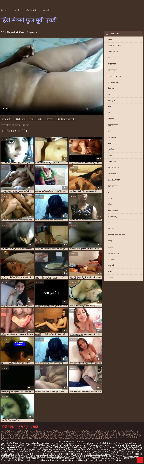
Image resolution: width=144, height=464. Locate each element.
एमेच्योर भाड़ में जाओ (114, 46)
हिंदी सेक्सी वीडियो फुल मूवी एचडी (101, 438)
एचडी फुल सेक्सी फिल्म (7, 431)
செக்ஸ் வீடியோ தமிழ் (109, 449)
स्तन (109, 58)
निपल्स (110, 271)
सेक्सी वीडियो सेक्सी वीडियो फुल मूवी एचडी (116, 437)
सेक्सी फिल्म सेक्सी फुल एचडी (106, 434)
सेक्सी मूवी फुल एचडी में (93, 435)
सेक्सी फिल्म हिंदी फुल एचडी (66, 119)
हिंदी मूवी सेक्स (22, 454)
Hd (109, 113)
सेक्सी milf (111, 88)
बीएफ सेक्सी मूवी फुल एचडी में (55, 432)
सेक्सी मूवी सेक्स (65, 449)
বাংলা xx (5, 447)
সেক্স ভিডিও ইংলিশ (100, 447)
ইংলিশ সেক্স (24, 443)
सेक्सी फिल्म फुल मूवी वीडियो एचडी (68, 434)
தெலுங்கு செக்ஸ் (50, 449)
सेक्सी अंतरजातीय (113, 168)
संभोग (88, 454)
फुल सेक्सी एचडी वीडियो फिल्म (126, 431)
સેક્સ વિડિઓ (109, 460)
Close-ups (112, 162)
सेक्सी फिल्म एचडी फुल (117, 432)
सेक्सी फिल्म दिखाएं (133, 445)
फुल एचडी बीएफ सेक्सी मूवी (37, 431)
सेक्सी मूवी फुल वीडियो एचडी (109, 435)
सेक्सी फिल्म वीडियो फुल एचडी (88, 434)
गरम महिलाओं (112, 137)
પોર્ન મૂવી (81, 456)
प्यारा (109, 107)
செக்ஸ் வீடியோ (31, 447)
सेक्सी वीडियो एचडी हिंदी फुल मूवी (39, 437)
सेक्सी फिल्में (12, 452)
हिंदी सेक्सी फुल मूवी (55, 445)
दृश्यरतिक (111, 149)
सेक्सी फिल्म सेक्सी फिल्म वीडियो (42, 454)
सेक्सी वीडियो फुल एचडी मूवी (57, 437)
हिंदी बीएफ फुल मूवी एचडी (51, 438)
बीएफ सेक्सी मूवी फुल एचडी (37, 432)
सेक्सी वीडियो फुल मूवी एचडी (75, 437)
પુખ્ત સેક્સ (30, 456)
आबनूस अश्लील (6, 119)
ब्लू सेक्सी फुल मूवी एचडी (71, 432)
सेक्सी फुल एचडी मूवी (18, 435)
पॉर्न (74, 456)
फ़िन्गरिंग (110, 278)
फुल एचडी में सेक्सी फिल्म (54, 431)
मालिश (110, 204)
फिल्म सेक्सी (119, 445)
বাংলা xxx (121, 456)
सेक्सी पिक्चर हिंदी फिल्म (36, 458)
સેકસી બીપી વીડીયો (104, 443)
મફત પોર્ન (128, 443)
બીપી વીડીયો (92, 449)
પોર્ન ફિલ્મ (118, 443)
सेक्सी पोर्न (96, 458)
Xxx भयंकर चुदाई (113, 82)
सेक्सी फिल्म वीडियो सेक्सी (96, 456)
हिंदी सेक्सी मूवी (122, 454)
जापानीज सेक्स (79, 449)
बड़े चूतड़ (110, 247)
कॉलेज (110, 241)
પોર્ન (131, 454)
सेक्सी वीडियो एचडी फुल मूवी (20, 437)
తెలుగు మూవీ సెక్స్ (117, 447)
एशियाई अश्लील (113, 52)
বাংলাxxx (109, 445)
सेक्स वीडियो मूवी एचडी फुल (101, 432)
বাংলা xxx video (34, 449)
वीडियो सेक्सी (129, 458)
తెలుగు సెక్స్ (109, 454)
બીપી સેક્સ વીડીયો (62, 447)
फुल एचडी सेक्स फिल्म (83, 431)
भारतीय (110, 39)
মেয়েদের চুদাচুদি (68, 443)
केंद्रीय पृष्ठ (3, 10)
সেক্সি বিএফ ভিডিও (23, 445)
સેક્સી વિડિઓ (39, 445)
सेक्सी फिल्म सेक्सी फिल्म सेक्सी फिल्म (41, 460)
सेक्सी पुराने (111, 101)
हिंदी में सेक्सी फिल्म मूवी (77, 460)
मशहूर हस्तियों (112, 265)
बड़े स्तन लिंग (112, 64)
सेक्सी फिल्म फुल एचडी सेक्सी (49, 434)
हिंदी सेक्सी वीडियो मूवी (125, 452)
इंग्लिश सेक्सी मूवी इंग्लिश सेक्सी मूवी (45, 443)
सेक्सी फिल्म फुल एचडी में (13, 434)
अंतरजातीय (111, 259)
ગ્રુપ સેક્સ (62, 460)
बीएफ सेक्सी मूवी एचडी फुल (21, 432)
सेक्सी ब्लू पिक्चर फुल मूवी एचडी (62, 435)
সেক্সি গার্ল (86, 447)
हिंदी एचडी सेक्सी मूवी (16, 449)
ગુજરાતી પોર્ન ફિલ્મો (9, 443)
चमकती (110, 143)
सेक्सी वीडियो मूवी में (90, 452)
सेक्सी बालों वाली (113, 210)
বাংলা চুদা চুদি (18, 458)
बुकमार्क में (46, 10)
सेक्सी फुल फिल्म (74, 452)
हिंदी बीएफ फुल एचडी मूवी (34, 438)
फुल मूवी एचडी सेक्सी (110, 431)
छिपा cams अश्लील (114, 76)
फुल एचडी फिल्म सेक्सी (22, 431)
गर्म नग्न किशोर (112, 70)
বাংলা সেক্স (19, 456)
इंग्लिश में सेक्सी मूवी (107, 452)
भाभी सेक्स (80, 454)
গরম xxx (112, 456)
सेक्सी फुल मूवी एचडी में (46, 435)
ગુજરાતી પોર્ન (97, 454)
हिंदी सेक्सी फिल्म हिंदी (66, 454)
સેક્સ (118, 460)
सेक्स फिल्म (76, 447)
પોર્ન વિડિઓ (19, 460)
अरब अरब (111, 119)
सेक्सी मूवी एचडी (95, 460)
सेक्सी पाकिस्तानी (113, 229)
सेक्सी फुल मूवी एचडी (31, 435)
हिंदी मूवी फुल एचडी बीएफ (67, 438)
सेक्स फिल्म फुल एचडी (86, 432)
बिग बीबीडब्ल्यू (112, 217)
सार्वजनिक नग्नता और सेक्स (116, 235)
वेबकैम (110, 155)
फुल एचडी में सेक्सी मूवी (69, 431)
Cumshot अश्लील (114, 180)
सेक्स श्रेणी (16, 10)
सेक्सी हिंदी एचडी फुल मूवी (18, 438)
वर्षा (109, 223)
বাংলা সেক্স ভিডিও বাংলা (30, 452)
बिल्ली (109, 131)
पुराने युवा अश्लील (113, 253)
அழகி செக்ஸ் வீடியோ (112, 458)
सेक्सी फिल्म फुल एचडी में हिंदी (30, 434)
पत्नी (109, 94)
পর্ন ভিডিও (6, 458)
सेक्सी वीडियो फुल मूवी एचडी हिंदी (94, 437)
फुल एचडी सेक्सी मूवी (97, 431)
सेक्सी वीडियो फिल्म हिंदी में (75, 445)
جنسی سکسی (133, 456)
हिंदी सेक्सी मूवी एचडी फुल (83, 438)
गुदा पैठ (110, 198)
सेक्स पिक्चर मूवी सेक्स (85, 443)
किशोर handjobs (113, 174)
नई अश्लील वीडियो (31, 10)
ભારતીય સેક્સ (60, 452)
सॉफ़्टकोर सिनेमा (113, 125)
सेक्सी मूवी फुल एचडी (79, 435)
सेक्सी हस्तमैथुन (112, 186)
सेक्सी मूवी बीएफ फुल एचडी (126, 435)
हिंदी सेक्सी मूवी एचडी (95, 445)
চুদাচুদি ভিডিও (46, 447)
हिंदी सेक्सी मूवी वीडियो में (46, 456)
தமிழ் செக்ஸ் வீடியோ (80, 458)
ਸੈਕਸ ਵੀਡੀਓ (47, 452)
